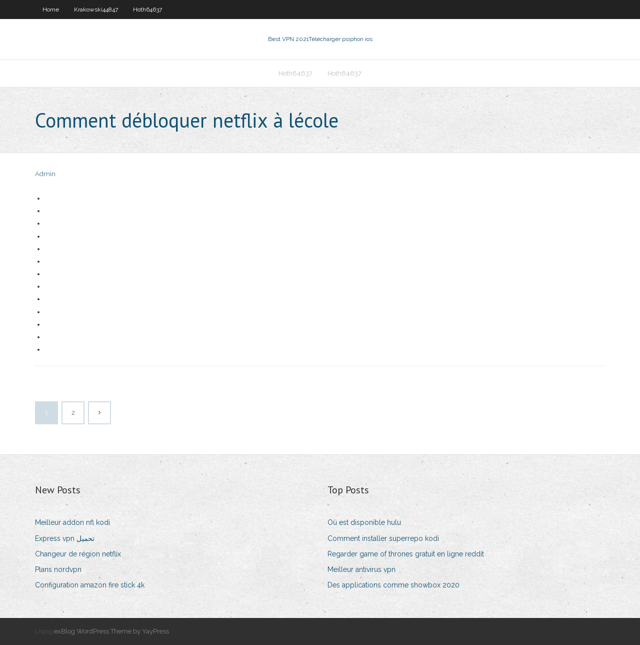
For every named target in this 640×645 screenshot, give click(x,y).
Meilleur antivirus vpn (362, 569)
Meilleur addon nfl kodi (72, 522)
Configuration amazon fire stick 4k (89, 585)
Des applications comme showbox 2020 (394, 585)
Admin (45, 174)
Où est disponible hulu (364, 522)
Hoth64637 (147, 9)
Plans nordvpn (58, 569)
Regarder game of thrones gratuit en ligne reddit (406, 554)
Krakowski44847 (96, 9)
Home (50, 9)
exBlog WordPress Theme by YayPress (111, 631)
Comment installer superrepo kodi (383, 538)
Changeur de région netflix (78, 554)
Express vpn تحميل (64, 538)
